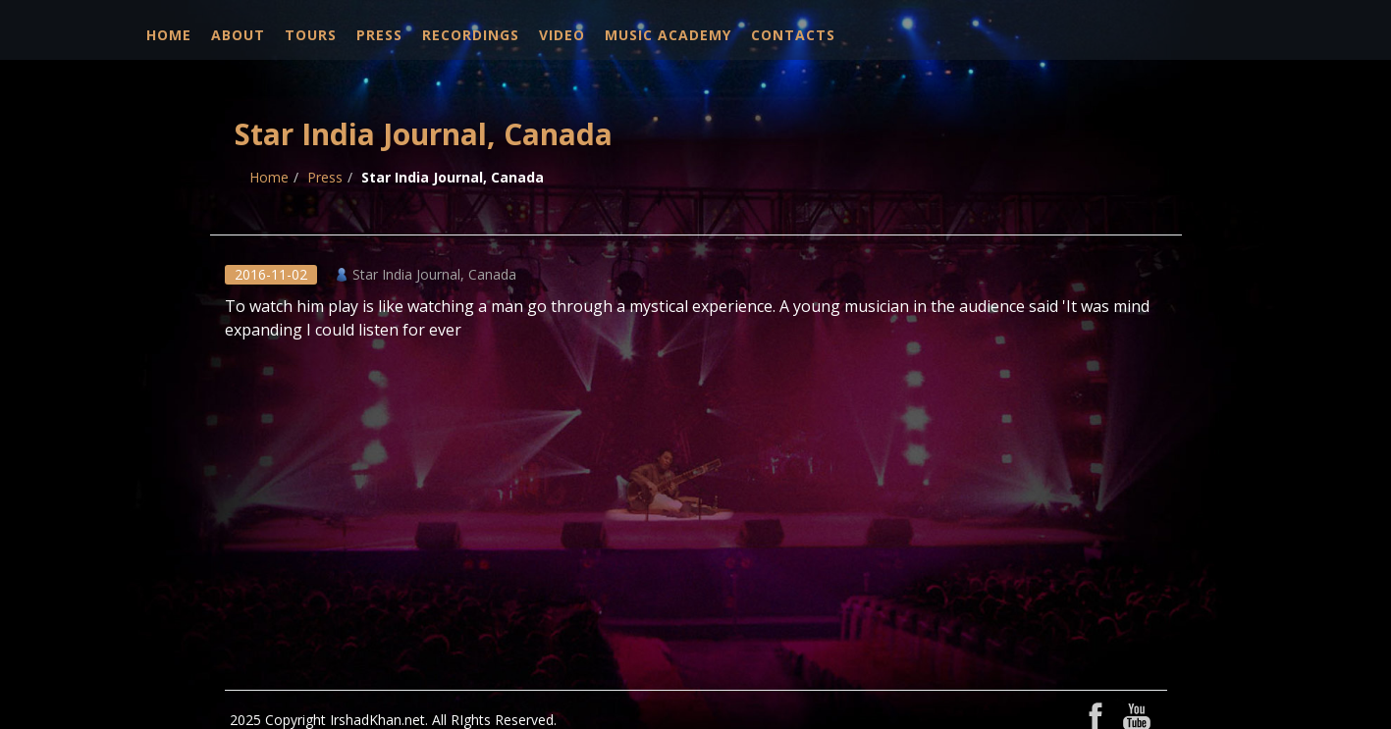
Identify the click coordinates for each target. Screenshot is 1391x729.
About (238, 35)
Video (562, 35)
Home (168, 35)
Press (379, 35)
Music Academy (668, 35)
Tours (311, 35)
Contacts (793, 35)
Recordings (470, 35)
